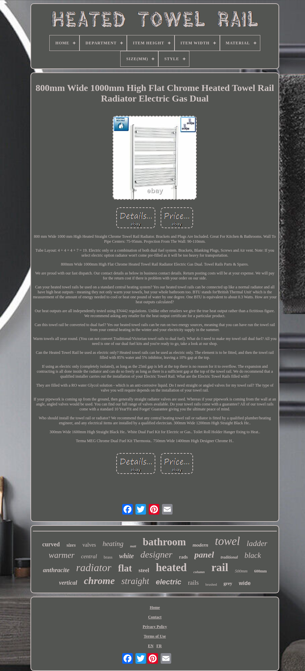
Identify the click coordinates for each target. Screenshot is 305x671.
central (89, 556)
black (252, 555)
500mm (241, 570)
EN (151, 646)
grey (228, 583)
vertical (68, 582)
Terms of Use (155, 636)
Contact (155, 617)
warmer (62, 555)
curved (51, 544)
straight (135, 581)
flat (125, 568)
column (199, 572)
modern (200, 545)
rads (183, 557)
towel (227, 541)
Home (155, 607)
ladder (257, 543)
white (126, 556)
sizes (71, 545)
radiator (94, 567)
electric (168, 582)
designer (156, 554)
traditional (229, 557)
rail (219, 567)
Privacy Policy (155, 626)
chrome (99, 580)
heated (171, 567)
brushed (211, 584)
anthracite (56, 569)
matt (133, 546)
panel (204, 555)
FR (159, 646)
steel (143, 570)
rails (193, 582)
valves (89, 545)
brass (108, 557)
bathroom (164, 542)
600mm (260, 571)
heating (113, 544)
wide (245, 583)
